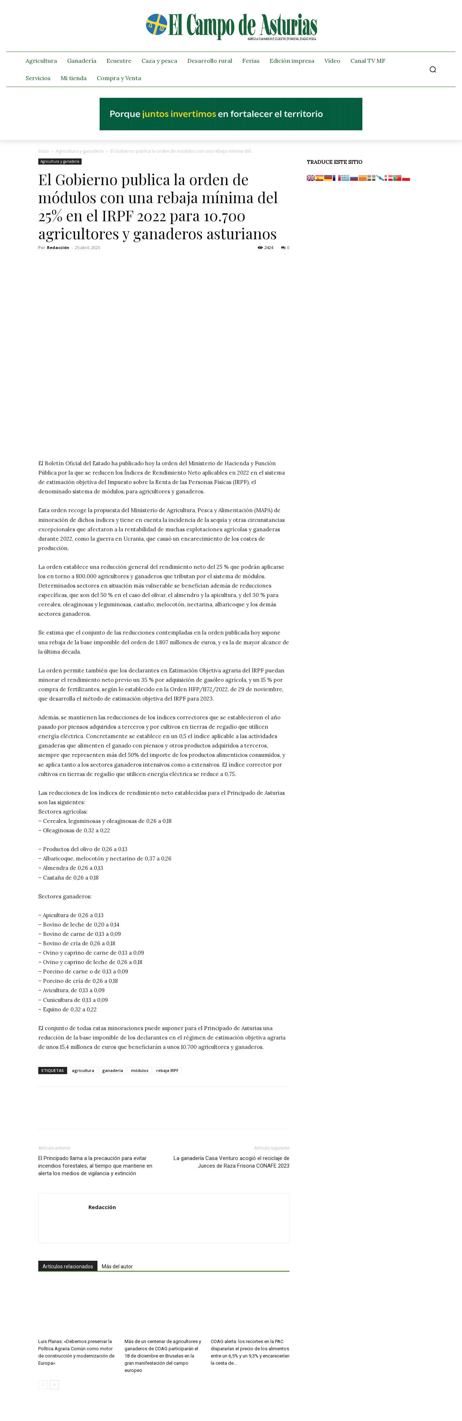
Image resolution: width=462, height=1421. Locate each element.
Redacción (58, 247)
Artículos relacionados (68, 1266)
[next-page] (54, 1384)
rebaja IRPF (167, 1070)
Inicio (43, 151)
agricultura (83, 1070)
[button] (432, 69)
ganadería (112, 1070)
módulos (139, 1070)
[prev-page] (42, 1384)
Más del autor (117, 1266)
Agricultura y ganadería (80, 151)
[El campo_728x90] (231, 128)
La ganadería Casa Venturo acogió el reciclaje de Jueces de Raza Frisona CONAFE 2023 (231, 1162)
